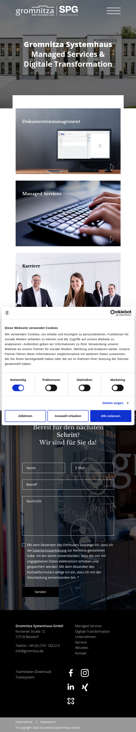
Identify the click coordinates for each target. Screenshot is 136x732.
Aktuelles (81, 647)
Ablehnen (25, 416)
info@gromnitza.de (30, 651)
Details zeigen (112, 403)
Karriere (81, 642)
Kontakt (80, 653)
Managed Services (88, 626)
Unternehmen (85, 637)
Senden (40, 592)
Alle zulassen (110, 416)
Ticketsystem (25, 677)
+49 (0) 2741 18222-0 (44, 645)
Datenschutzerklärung (49, 550)
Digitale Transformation (92, 631)
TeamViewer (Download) (33, 671)
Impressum (48, 722)
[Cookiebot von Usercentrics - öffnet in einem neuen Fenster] (113, 313)
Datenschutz (24, 722)
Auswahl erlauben (68, 416)
